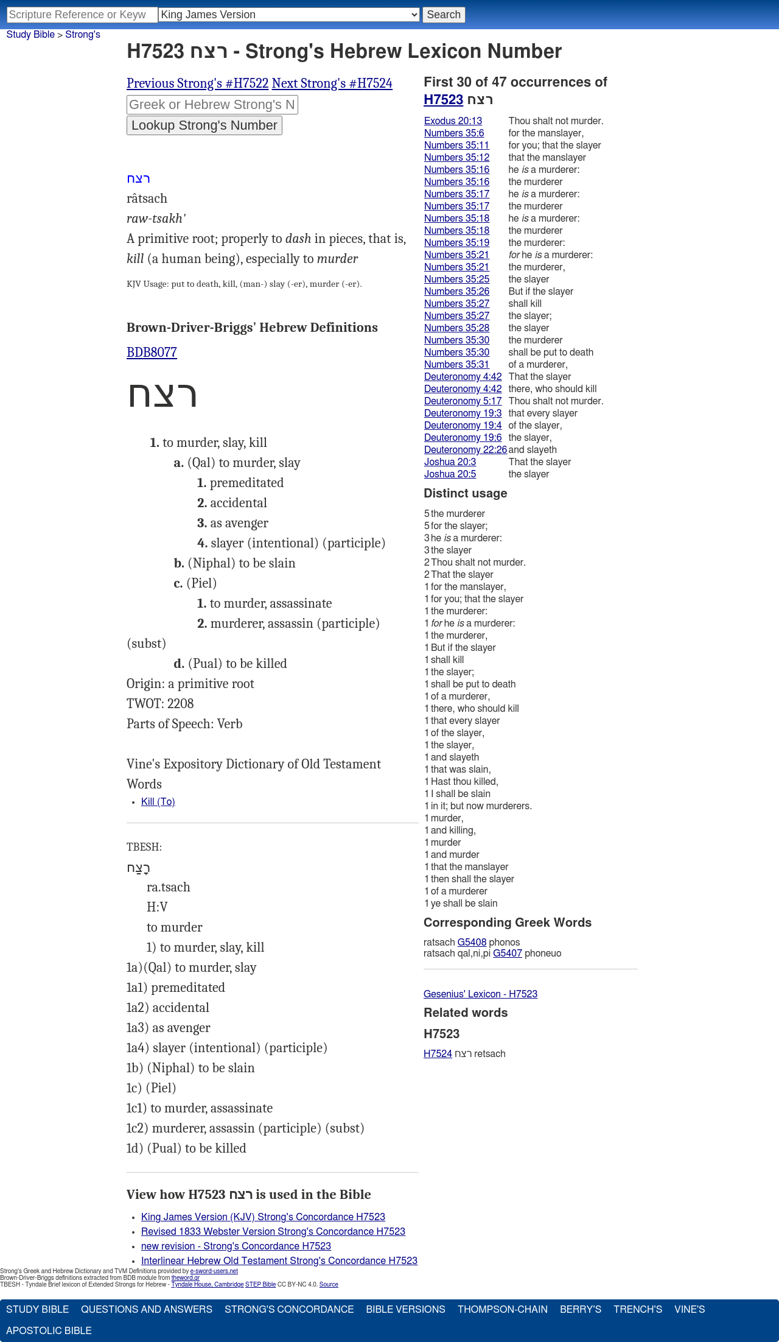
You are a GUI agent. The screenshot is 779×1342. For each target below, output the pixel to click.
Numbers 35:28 (457, 328)
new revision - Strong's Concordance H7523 (236, 1246)
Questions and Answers (146, 1310)
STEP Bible (260, 1285)
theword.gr (186, 1278)
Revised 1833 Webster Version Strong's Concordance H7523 (273, 1232)
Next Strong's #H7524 (332, 83)
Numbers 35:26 (457, 292)
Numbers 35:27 (457, 304)
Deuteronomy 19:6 (463, 438)
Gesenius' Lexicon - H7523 (480, 994)
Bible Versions (405, 1310)
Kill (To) (158, 802)
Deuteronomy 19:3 (463, 413)
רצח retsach (465, 1054)
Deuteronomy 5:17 (463, 401)
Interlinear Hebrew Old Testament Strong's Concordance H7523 (279, 1261)
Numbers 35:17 (457, 194)
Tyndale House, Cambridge (207, 1285)
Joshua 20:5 (450, 474)
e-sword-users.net (214, 1271)
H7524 (438, 1054)
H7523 (443, 100)
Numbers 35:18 (457, 218)
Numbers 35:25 (457, 279)
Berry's (580, 1310)
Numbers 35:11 (457, 145)
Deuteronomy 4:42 (463, 377)
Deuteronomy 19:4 (463, 425)
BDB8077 (152, 352)
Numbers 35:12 (457, 158)
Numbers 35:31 (457, 365)
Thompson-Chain (503, 1310)
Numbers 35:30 (457, 340)
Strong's (82, 35)
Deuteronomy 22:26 (466, 450)
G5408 (472, 942)
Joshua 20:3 (450, 462)
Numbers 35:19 (457, 243)
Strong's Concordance (289, 1310)
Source (329, 1285)
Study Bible (31, 35)
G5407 (507, 953)
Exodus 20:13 (453, 121)
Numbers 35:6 (454, 133)
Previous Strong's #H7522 (198, 83)
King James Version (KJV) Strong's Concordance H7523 (263, 1217)
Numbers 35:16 (457, 170)
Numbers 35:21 (457, 255)
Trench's (637, 1310)
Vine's (689, 1310)
